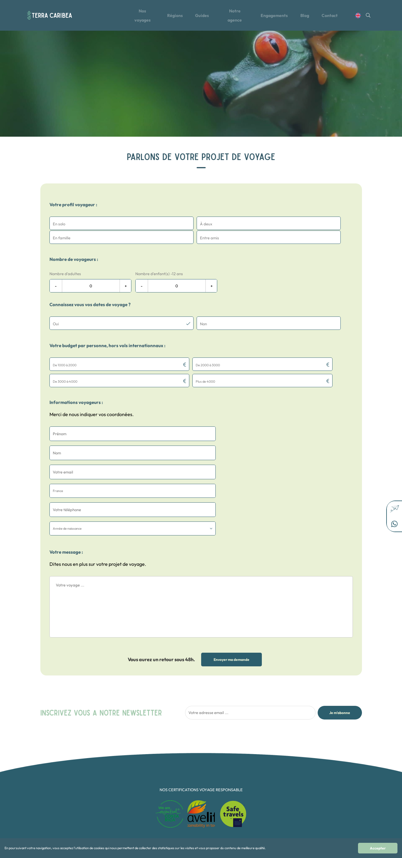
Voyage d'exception (207, 818)
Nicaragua (256, 793)
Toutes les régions (149, 763)
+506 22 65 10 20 (319, 760)
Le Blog (141, 769)
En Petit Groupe (204, 787)
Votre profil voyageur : (73, 204)
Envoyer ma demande (231, 553)
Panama (255, 800)
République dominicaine (267, 775)
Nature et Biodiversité (208, 806)
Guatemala (257, 781)
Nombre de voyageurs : (73, 245)
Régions (174, 16)
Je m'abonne (339, 606)
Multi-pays (200, 800)
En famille (199, 781)
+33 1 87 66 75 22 (318, 766)
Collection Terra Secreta (211, 775)
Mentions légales (148, 787)
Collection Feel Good (208, 763)
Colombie (256, 763)
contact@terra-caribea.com (327, 754)
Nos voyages (141, 16)
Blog (309, 16)
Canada (254, 757)
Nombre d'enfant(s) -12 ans (159, 259)
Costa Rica (257, 769)
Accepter (378, 848)
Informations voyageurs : (76, 371)
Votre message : (66, 445)
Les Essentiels (202, 793)
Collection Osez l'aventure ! (213, 769)
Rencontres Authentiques (211, 812)
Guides (202, 16)
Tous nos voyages (149, 757)
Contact (335, 16)
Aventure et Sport (205, 757)
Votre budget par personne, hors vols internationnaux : (107, 330)
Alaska (253, 806)
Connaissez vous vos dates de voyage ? (89, 290)
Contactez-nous (147, 781)
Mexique (255, 787)
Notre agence (236, 16)
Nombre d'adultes (65, 259)
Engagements (277, 16)
